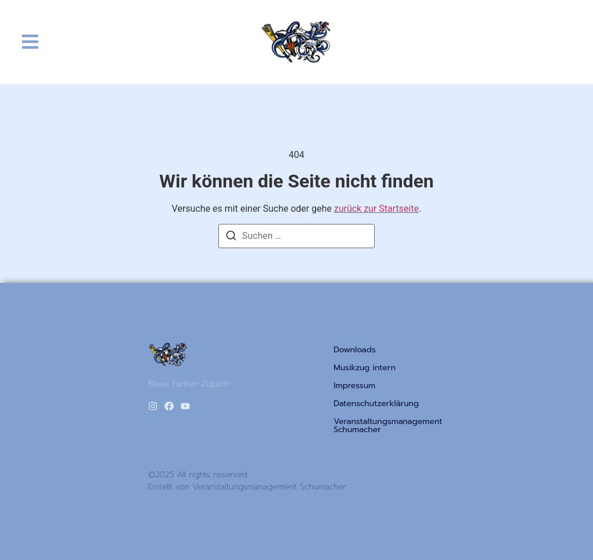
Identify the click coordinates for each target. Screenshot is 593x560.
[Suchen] (231, 237)
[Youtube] (185, 406)
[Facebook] (169, 406)
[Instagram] (153, 406)
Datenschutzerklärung (376, 404)
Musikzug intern (365, 368)
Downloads (355, 350)
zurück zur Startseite (376, 208)
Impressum (354, 386)
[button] (30, 42)
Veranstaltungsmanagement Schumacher (388, 426)
